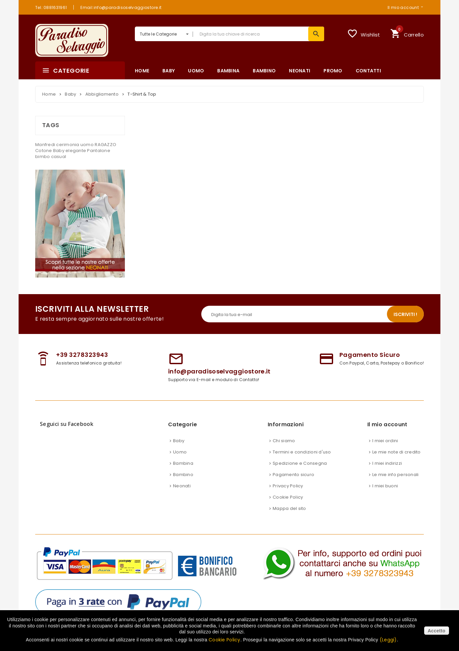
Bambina (183, 463)
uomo (87, 144)
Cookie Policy (288, 497)
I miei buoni (385, 486)
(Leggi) (388, 639)
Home (49, 94)
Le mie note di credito (396, 452)
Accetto (436, 630)
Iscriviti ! (405, 314)
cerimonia (68, 144)
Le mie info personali (395, 474)
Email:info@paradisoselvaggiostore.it (120, 7)
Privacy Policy (288, 486)
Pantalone (98, 150)
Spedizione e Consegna (300, 463)
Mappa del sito (289, 508)
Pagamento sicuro (293, 474)
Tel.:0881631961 (51, 7)
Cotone (44, 150)
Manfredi (45, 144)
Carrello (407, 33)
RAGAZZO (105, 144)
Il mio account (403, 7)
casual (58, 156)
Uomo (180, 452)
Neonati (182, 486)
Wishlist (363, 33)
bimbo (43, 156)
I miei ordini (385, 441)
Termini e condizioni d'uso (302, 452)
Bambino (183, 474)
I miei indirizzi (387, 463)
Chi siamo (284, 441)
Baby (59, 150)
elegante (76, 150)
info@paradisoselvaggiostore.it (219, 371)
